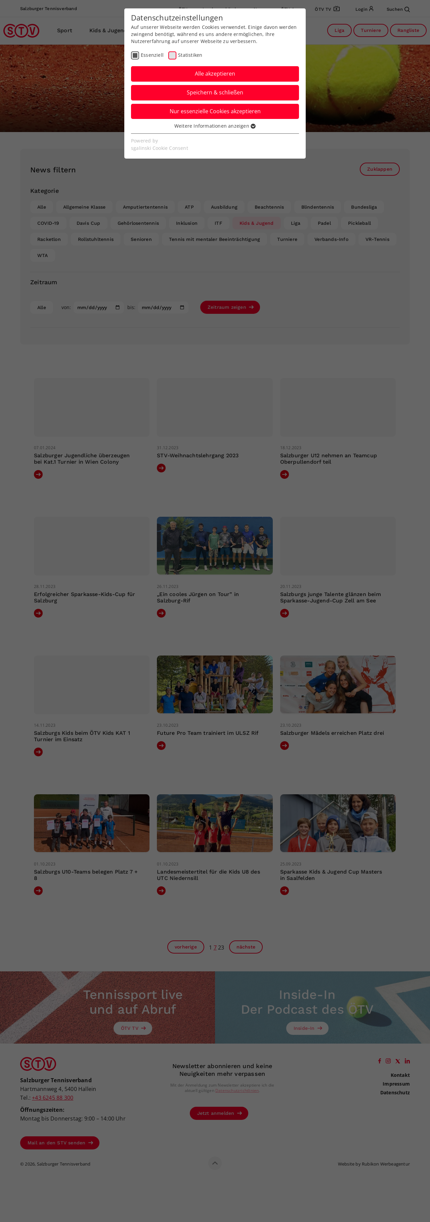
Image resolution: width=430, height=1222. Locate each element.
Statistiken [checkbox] (190, 55)
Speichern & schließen (215, 92)
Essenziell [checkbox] (152, 55)
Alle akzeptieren (215, 73)
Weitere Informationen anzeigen (215, 126)
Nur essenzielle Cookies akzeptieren (215, 111)
